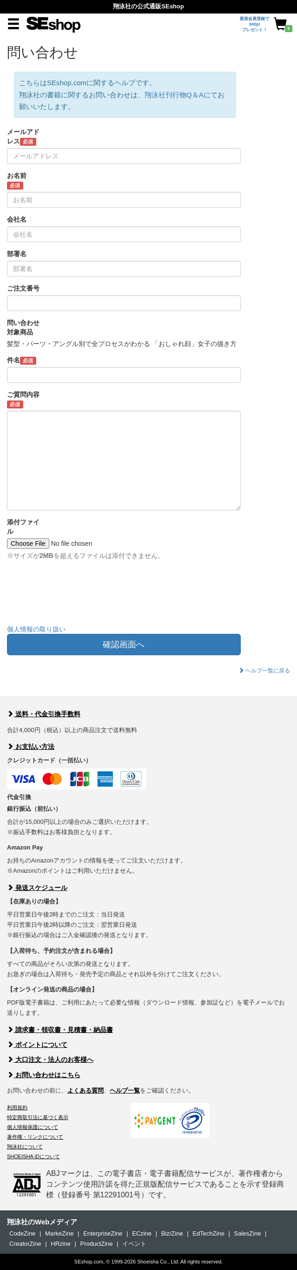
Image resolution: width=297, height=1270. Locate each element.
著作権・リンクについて (35, 1137)
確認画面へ (124, 644)
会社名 (16, 219)
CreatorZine (25, 1243)
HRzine (61, 1243)
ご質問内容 (23, 399)
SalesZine (247, 1233)
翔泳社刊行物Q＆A (174, 95)
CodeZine (22, 1233)
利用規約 (17, 1107)
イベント (134, 1243)
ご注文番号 (23, 288)
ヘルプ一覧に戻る (264, 670)
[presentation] (77, 599)
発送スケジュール (37, 887)
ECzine (142, 1233)
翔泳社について (25, 1146)
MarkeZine (59, 1233)
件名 (21, 360)
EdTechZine (208, 1233)
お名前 (16, 181)
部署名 (16, 254)
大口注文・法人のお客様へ (50, 1059)
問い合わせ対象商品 (23, 327)
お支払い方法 (30, 746)
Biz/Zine (172, 1233)
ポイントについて (37, 1044)
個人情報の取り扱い (36, 629)
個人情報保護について (32, 1127)
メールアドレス (23, 137)
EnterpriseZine (103, 1233)
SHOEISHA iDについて (33, 1156)
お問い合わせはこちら (43, 1075)
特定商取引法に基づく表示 (37, 1117)
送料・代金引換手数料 (43, 714)
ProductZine (96, 1243)
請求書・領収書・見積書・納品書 (60, 1029)
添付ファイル (23, 526)
